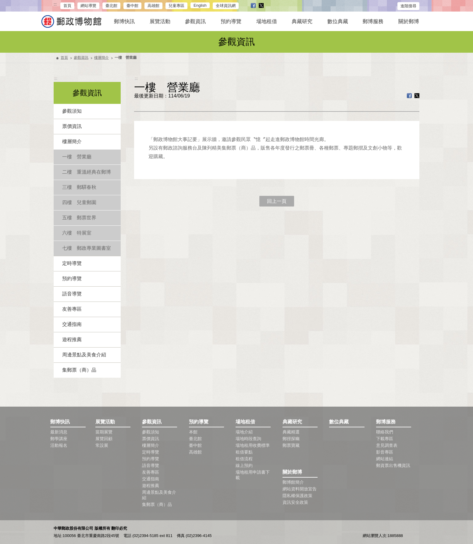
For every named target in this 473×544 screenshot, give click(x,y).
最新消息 (58, 431)
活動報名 (58, 445)
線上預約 (244, 465)
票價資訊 (72, 126)
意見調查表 (386, 445)
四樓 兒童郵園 (79, 202)
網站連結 (384, 458)
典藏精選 (291, 431)
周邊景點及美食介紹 (84, 354)
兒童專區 (176, 5)
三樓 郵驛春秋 (79, 187)
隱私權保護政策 (297, 495)
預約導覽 (231, 21)
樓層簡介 (101, 57)
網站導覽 (88, 5)
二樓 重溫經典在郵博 (86, 172)
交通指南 (72, 324)
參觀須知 (72, 111)
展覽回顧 (103, 438)
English (200, 5)
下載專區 (384, 438)
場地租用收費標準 (253, 445)
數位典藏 (337, 21)
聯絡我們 (384, 431)
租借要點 (244, 452)
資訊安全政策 (295, 502)
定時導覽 (72, 263)
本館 (193, 431)
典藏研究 (302, 21)
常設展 (101, 445)
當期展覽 (103, 431)
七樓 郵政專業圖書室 (86, 248)
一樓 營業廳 (76, 156)
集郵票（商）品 (79, 370)
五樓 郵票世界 (79, 217)
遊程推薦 (72, 339)
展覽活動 (160, 21)
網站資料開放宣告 (300, 488)
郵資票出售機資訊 (393, 465)
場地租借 (266, 21)
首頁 (67, 5)
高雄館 (153, 5)
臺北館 (111, 5)
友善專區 (72, 309)
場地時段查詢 (248, 438)
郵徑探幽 (291, 438)
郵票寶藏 (291, 445)
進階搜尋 (408, 6)
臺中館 (132, 5)
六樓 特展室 (76, 232)
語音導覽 (72, 293)
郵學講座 (58, 438)
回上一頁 (276, 201)
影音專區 (384, 452)
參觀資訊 (195, 21)
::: (55, 4)
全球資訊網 (226, 5)
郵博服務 (373, 21)
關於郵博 (408, 21)
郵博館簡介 (293, 482)
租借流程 (244, 458)
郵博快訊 (124, 21)
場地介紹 (244, 431)
